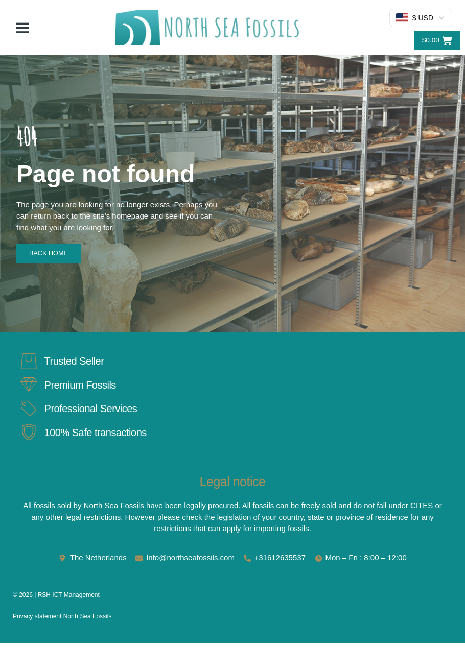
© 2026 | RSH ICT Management (56, 600)
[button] (22, 27)
